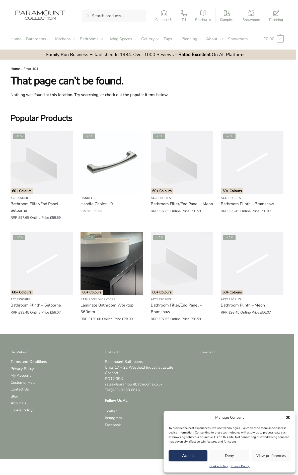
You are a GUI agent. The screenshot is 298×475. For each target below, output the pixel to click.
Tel (183, 16)
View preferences (271, 455)
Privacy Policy (240, 466)
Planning (276, 16)
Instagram (113, 417)
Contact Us (164, 16)
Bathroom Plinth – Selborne (36, 305)
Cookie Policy (218, 466)
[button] (287, 417)
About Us (18, 403)
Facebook (113, 424)
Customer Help (23, 382)
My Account (21, 375)
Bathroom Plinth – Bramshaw (247, 204)
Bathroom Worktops (98, 299)
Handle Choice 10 (97, 204)
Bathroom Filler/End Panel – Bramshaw (176, 309)
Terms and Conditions (29, 361)
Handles (88, 198)
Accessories (21, 198)
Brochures (203, 16)
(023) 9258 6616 (125, 390)
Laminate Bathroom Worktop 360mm (107, 309)
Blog (14, 396)
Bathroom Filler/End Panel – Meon (182, 204)
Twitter (111, 411)
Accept (188, 455)
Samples (227, 16)
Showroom (251, 16)
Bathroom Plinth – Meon (243, 305)
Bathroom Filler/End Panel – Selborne (36, 207)
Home (15, 68)
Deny (229, 455)
